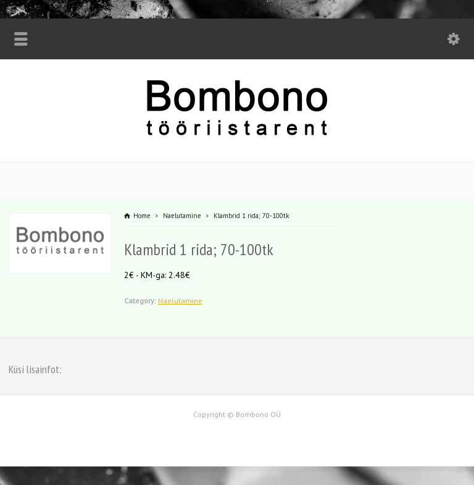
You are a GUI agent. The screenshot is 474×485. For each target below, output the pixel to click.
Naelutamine (180, 300)
